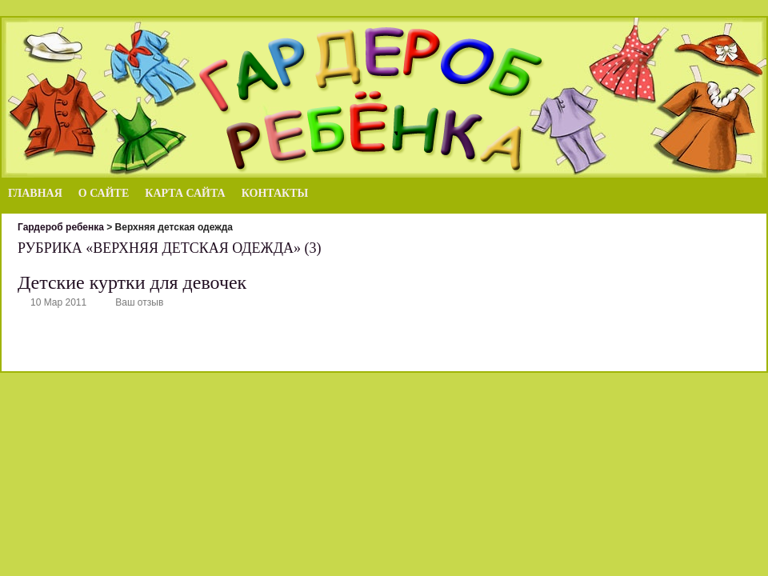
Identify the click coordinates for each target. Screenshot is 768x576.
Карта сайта (185, 193)
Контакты (275, 193)
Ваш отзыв (139, 302)
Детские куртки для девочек (132, 282)
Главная (35, 193)
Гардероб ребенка (61, 227)
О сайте (103, 193)
